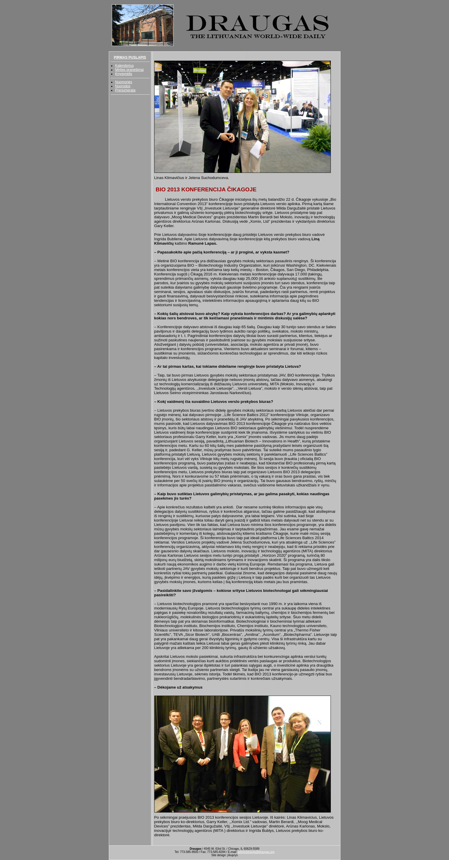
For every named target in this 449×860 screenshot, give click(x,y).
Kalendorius (124, 66)
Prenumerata (125, 90)
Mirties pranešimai (129, 70)
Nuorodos (123, 86)
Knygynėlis (123, 74)
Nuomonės (123, 82)
